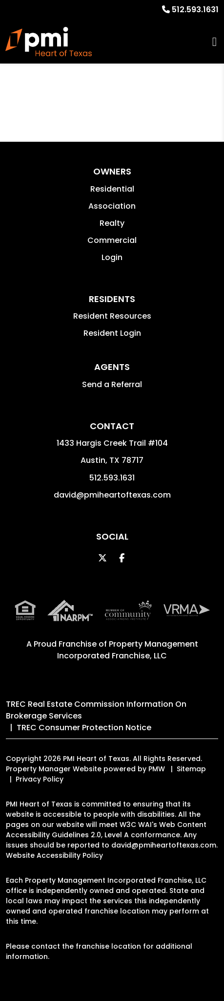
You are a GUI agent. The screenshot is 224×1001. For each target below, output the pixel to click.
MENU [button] (214, 42)
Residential (112, 189)
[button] (102, 557)
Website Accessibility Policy (54, 855)
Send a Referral (112, 384)
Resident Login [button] (112, 333)
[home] (48, 41)
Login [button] (112, 257)
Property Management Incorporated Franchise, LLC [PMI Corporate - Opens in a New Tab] (127, 649)
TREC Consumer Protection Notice (84, 727)
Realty (112, 223)
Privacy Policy (39, 779)
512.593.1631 (195, 9)
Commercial (112, 240)
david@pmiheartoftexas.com (112, 494)
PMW (156, 769)
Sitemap (191, 769)
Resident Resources (112, 316)
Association (112, 206)
